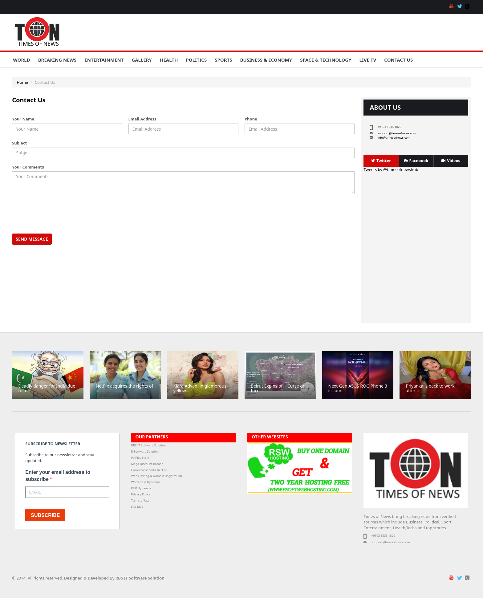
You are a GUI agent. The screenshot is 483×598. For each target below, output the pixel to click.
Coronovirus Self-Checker (149, 470)
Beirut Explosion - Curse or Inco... (278, 388)
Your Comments (28, 167)
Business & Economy (266, 60)
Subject (19, 143)
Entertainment (104, 60)
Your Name (23, 119)
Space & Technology (325, 60)
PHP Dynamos (141, 488)
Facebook (416, 160)
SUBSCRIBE (45, 515)
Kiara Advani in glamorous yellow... (199, 388)
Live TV (367, 60)
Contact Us (398, 60)
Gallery (142, 60)
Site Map (137, 507)
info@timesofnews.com (393, 138)
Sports (223, 60)
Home (22, 82)
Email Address (142, 119)
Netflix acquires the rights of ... (124, 388)
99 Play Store (140, 458)
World (21, 60)
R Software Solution (145, 452)
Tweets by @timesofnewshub (390, 169)
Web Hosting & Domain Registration (156, 476)
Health (169, 60)
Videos (450, 160)
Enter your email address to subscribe (57, 476)
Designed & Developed (86, 578)
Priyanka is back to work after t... (430, 388)
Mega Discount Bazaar (147, 464)
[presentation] (60, 214)
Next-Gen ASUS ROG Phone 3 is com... (357, 388)
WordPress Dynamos (145, 482)
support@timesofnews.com (396, 133)
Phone (251, 119)
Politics (196, 60)
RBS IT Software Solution (148, 445)
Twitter (381, 160)
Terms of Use (140, 500)
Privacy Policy (140, 494)
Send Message (32, 239)
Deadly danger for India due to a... (46, 388)
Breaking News (57, 60)
